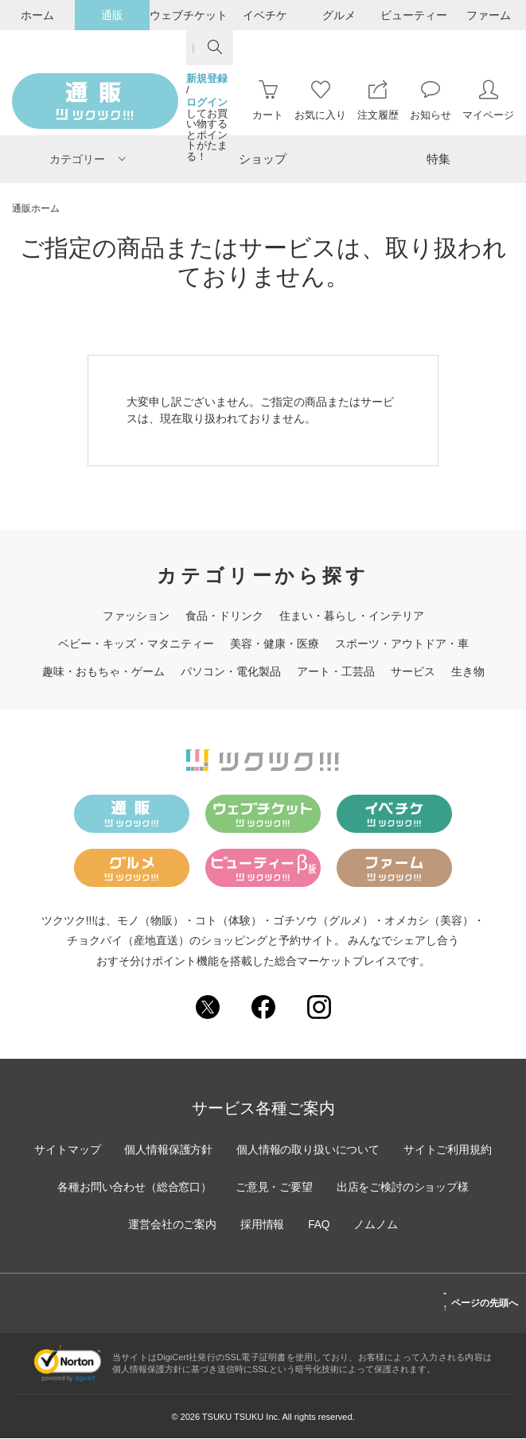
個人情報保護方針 (167, 1150)
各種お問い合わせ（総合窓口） (134, 1187)
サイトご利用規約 (449, 1150)
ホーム (37, 15)
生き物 (468, 671)
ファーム (488, 15)
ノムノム (377, 1225)
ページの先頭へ (480, 1301)
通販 (112, 15)
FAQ (319, 1225)
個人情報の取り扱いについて (308, 1150)
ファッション (136, 615)
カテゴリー (87, 159)
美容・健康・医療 (274, 643)
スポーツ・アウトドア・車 (402, 643)
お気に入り (320, 100)
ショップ (262, 158)
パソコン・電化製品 (231, 671)
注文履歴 (378, 100)
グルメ (339, 15)
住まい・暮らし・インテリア (351, 615)
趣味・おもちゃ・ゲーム (103, 671)
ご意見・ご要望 (275, 1187)
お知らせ (430, 100)
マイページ (488, 100)
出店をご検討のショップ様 (404, 1187)
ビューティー (413, 15)
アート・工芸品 (336, 671)
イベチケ (265, 15)
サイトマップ (66, 1150)
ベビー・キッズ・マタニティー (136, 643)
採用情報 (262, 1225)
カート (267, 100)
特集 (438, 158)
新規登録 (207, 78)
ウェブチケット (189, 15)
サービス (413, 671)
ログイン (207, 102)
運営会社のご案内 (171, 1225)
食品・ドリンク (224, 615)
